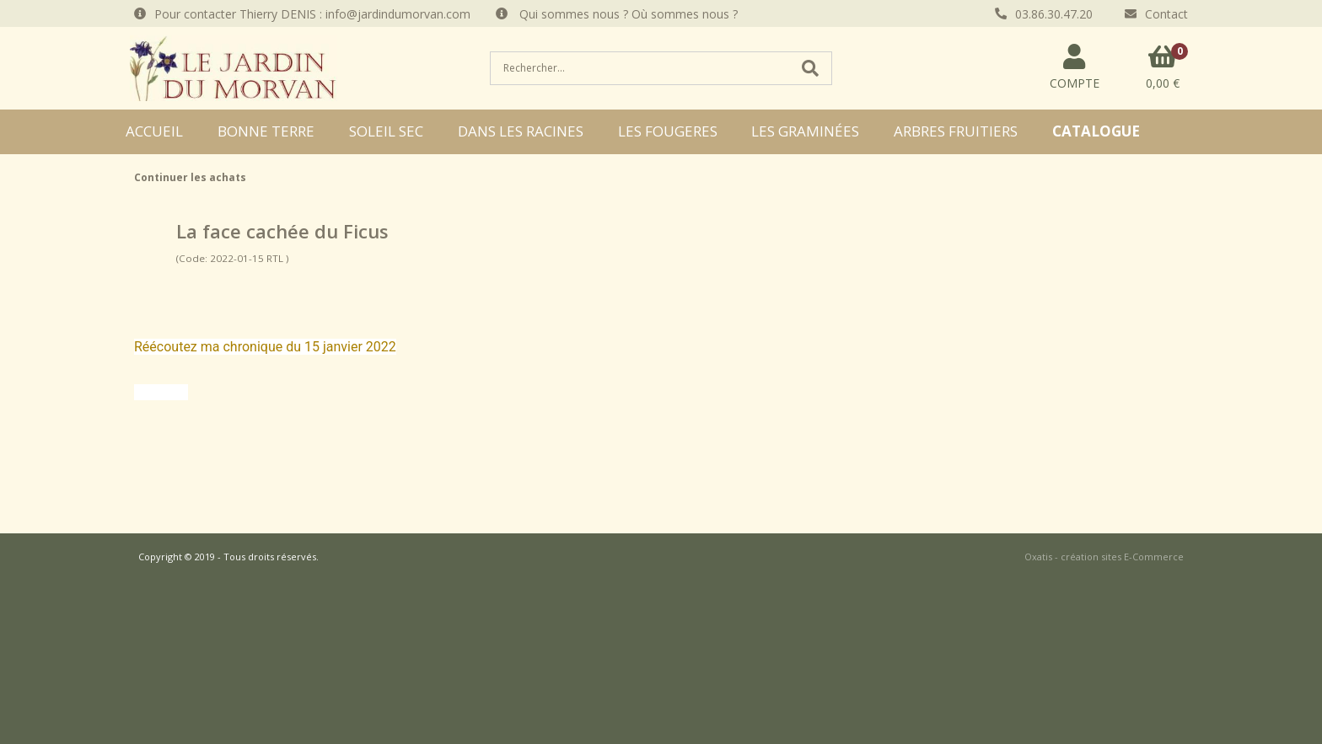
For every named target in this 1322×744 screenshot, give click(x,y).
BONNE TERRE (266, 131)
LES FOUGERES (667, 131)
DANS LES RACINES (520, 131)
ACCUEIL (154, 131)
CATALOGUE (1096, 131)
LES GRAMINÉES (805, 131)
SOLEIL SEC (386, 131)
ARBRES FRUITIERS (956, 131)
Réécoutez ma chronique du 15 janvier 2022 (265, 347)
